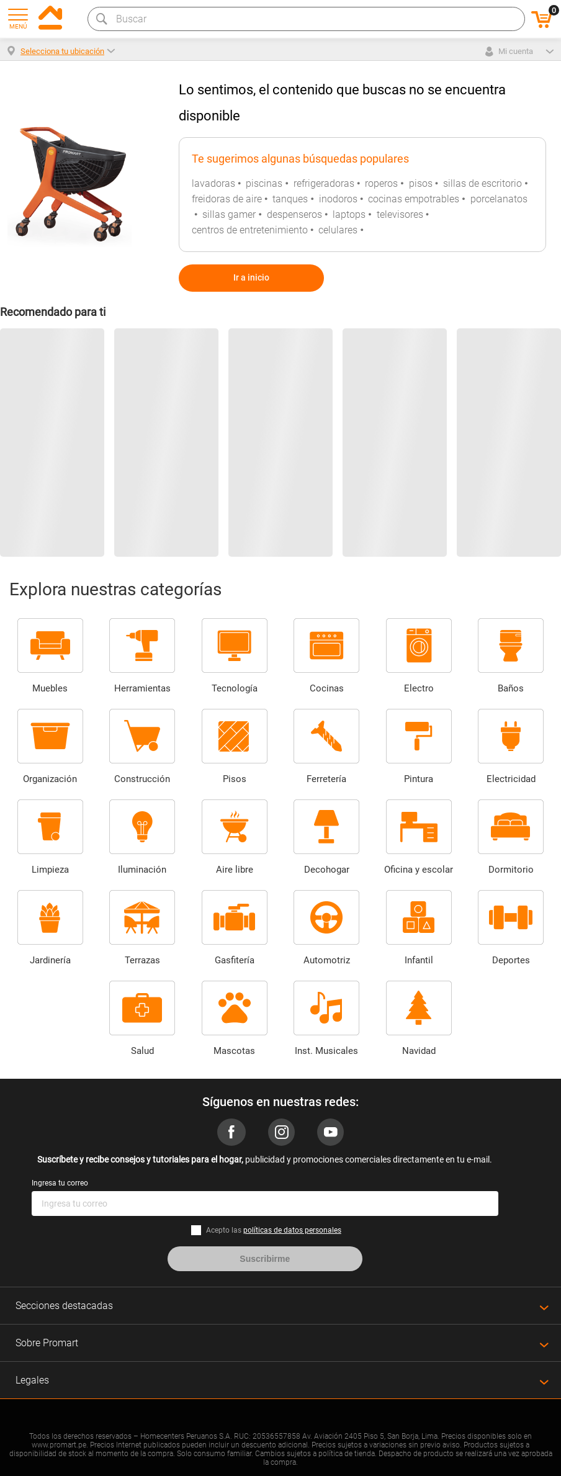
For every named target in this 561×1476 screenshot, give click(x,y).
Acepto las (273, 1230)
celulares (337, 230)
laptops (349, 214)
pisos (421, 183)
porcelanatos (498, 199)
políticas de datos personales (292, 1230)
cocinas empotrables (413, 199)
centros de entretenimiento (250, 230)
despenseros (294, 214)
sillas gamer (229, 214)
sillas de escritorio (482, 183)
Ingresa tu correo (60, 1183)
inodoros (338, 199)
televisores (400, 214)
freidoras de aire (227, 199)
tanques (290, 199)
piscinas (264, 183)
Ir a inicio (251, 277)
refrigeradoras (324, 183)
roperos (381, 183)
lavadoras (213, 183)
